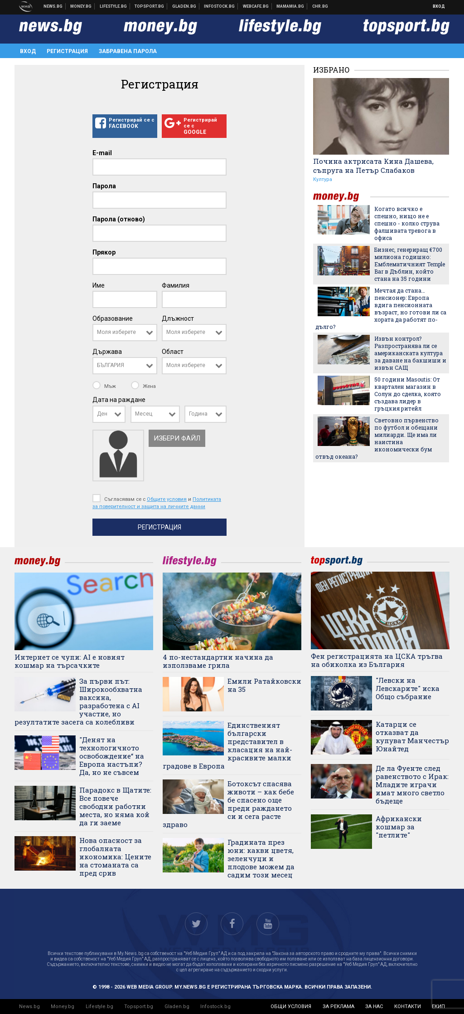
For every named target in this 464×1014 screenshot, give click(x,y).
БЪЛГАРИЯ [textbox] (110, 365)
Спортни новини (149, 6)
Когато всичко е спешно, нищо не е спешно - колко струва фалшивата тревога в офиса (407, 223)
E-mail (102, 153)
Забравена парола (128, 51)
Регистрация (67, 51)
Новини (53, 6)
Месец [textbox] (143, 414)
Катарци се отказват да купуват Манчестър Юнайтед (412, 736)
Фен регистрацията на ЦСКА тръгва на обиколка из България (377, 660)
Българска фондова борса (219, 6)
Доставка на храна (184, 6)
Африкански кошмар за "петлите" (399, 826)
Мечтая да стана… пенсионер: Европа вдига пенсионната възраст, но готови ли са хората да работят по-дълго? (380, 308)
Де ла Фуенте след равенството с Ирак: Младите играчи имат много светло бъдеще (412, 784)
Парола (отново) (118, 219)
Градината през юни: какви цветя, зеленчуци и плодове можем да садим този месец (261, 858)
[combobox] (124, 332)
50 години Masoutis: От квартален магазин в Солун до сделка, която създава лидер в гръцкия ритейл (407, 394)
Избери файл (177, 438)
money (341, 196)
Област (173, 351)
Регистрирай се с (125, 123)
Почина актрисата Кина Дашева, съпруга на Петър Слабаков (373, 166)
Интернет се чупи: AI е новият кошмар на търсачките (69, 661)
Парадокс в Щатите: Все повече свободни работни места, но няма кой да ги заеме (115, 806)
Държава (107, 351)
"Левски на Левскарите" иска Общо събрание (408, 688)
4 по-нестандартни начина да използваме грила (218, 661)
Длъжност (178, 318)
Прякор (104, 252)
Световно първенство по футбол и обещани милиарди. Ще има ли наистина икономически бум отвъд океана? (377, 438)
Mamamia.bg (290, 6)
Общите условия (167, 499)
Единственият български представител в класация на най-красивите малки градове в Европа (227, 745)
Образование (112, 318)
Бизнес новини (81, 6)
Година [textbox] (198, 414)
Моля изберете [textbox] (116, 332)
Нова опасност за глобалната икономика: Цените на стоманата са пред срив (115, 856)
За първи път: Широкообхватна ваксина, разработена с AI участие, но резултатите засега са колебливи (78, 701)
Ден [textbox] (102, 414)
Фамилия (175, 285)
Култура (322, 179)
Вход (439, 6)
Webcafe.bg (256, 6)
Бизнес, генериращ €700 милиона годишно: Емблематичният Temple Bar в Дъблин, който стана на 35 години (409, 264)
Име (98, 285)
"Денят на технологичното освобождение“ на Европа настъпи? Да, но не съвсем (111, 755)
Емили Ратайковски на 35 (264, 685)
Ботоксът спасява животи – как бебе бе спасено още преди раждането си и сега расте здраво (228, 803)
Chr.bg (320, 6)
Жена (143, 386)
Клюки (113, 6)
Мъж (104, 386)
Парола (104, 186)
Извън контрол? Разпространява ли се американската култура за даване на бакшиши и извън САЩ (410, 353)
